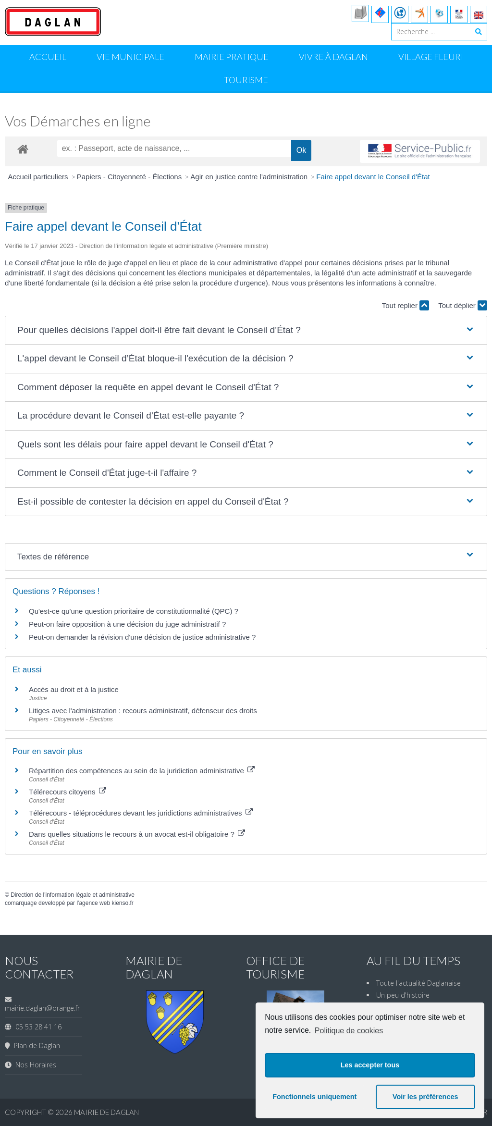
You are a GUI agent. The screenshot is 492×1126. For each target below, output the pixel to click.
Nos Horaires (34, 1064)
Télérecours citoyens (67, 792)
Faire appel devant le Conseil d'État (373, 177)
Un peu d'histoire (403, 995)
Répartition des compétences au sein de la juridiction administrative (142, 771)
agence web (94, 903)
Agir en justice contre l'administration (249, 177)
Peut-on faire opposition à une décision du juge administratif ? (127, 624)
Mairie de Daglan (106, 1112)
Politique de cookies (349, 1031)
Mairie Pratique (232, 56)
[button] (246, 330)
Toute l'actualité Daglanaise (418, 983)
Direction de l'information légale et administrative (73, 894)
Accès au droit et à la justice (74, 689)
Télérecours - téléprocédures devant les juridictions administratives (141, 813)
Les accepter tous (370, 1065)
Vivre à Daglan (333, 56)
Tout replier (405, 305)
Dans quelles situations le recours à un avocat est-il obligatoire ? (137, 834)
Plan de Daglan (35, 1045)
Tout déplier (462, 305)
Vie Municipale (130, 56)
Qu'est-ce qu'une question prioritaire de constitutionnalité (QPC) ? (133, 611)
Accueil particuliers (39, 177)
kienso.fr (122, 903)
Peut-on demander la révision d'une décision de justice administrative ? (142, 637)
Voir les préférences (425, 1097)
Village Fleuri (430, 56)
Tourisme (246, 79)
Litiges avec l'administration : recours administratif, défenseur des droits (143, 710)
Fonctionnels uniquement (314, 1097)
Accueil (47, 56)
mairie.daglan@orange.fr (42, 1008)
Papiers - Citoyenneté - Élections (130, 177)
